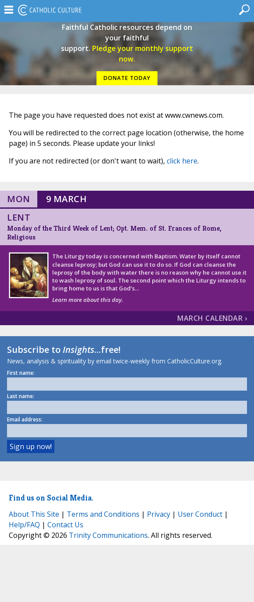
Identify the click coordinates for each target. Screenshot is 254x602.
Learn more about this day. (87, 300)
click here (182, 161)
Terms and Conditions (103, 514)
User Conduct (200, 514)
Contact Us (65, 524)
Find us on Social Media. (51, 498)
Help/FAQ (24, 524)
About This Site (34, 514)
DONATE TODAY (127, 78)
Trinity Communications (108, 535)
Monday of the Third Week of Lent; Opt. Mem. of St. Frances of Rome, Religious (114, 233)
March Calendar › (212, 318)
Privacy (158, 514)
